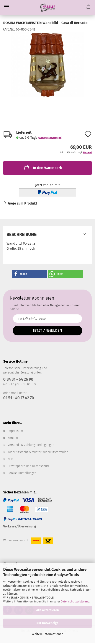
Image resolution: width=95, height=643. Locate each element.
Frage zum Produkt (22, 203)
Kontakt (13, 438)
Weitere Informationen (47, 634)
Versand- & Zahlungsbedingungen (31, 445)
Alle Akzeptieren (47, 610)
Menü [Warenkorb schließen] (6, 6)
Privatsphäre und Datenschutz (28, 466)
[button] (29, 274)
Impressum (15, 431)
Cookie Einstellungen (22, 473)
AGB (10, 459)
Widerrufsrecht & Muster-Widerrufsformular (38, 452)
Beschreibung (22, 234)
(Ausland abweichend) (50, 137)
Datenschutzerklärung (75, 601)
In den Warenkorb (42, 167)
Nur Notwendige (47, 623)
